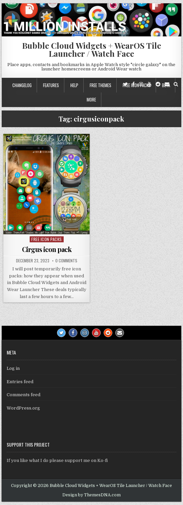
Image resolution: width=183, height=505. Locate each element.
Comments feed (23, 394)
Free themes (100, 85)
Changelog (22, 85)
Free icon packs (46, 239)
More (91, 99)
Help (74, 85)
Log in (13, 368)
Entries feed (20, 381)
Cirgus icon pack (46, 249)
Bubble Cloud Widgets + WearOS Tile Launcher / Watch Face (91, 49)
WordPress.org (23, 408)
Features (51, 85)
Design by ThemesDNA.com (91, 495)
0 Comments (66, 261)
